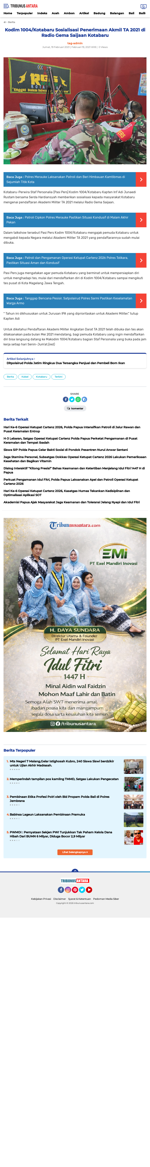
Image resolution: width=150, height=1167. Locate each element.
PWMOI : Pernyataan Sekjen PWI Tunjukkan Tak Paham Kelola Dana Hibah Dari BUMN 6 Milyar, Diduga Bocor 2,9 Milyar (61, 834)
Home (8, 13)
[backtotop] (75, 872)
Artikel (84, 13)
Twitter (84, 891)
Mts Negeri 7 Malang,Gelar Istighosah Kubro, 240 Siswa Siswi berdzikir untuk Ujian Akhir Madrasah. (62, 763)
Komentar (75, 408)
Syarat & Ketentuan (79, 898)
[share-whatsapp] (78, 399)
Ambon (69, 13)
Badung (99, 13)
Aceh (55, 13)
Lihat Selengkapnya (75, 852)
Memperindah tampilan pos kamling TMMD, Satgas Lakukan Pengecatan (64, 779)
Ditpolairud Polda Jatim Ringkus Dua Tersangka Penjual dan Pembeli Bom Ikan (66, 363)
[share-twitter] (72, 399)
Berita (10, 376)
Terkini (58, 376)
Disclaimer (59, 898)
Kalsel (24, 376)
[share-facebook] (65, 399)
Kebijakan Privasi (41, 898)
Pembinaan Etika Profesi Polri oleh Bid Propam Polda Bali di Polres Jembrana (59, 799)
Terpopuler (25, 13)
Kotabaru (41, 376)
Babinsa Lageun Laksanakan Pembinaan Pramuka (47, 814)
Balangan (117, 13)
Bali (131, 13)
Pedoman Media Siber (106, 898)
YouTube (92, 891)
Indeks (42, 13)
